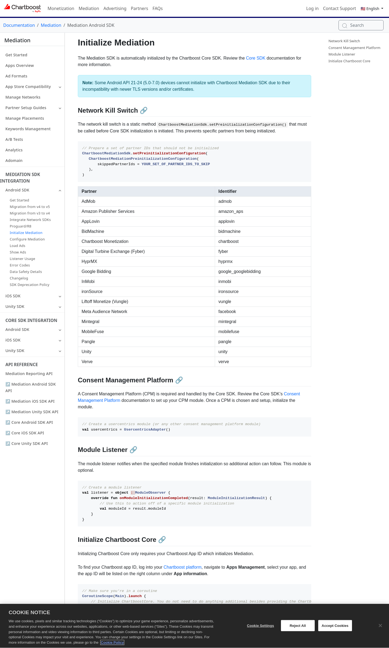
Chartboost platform (183, 567)
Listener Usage (22, 258)
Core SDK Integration (31, 320)
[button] (60, 86)
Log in (312, 8)
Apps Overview (19, 65)
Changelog (19, 278)
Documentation (19, 25)
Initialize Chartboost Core (349, 60)
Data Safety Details (26, 271)
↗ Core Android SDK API (29, 422)
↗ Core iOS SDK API (24, 432)
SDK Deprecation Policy (29, 284)
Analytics (14, 149)
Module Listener (341, 54)
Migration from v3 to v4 (30, 213)
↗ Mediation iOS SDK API (30, 401)
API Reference (21, 364)
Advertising (114, 8)
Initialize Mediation (26, 232)
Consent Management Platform (354, 47)
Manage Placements (24, 118)
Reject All (298, 628)
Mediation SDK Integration (20, 177)
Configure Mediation (27, 239)
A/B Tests (14, 139)
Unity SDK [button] (14, 306)
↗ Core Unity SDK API (26, 443)
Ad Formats (16, 76)
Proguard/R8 (20, 226)
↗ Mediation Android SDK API (30, 387)
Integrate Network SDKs (30, 219)
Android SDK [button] (17, 190)
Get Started (16, 54)
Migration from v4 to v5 (30, 206)
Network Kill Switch (344, 40)
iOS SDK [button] (13, 295)
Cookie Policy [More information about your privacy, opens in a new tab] (112, 645)
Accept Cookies (335, 628)
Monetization (61, 8)
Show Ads (18, 252)
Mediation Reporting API (29, 373)
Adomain (14, 160)
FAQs (157, 8)
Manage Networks (23, 97)
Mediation (89, 8)
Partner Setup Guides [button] (25, 107)
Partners (139, 8)
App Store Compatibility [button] (28, 86)
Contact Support (339, 8)
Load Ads (17, 245)
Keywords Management (28, 128)
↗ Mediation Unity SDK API (31, 411)
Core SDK (256, 58)
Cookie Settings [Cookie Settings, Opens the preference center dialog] (260, 628)
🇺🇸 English (370, 8)
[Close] (380, 628)
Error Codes (20, 265)
